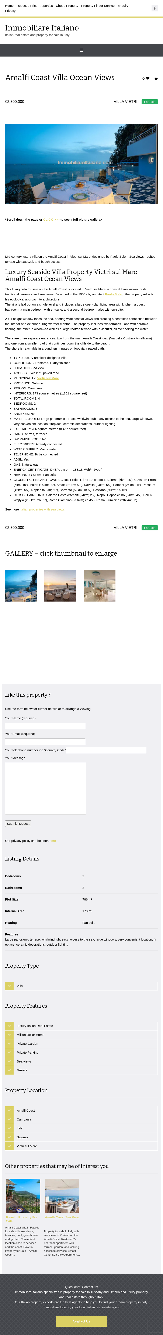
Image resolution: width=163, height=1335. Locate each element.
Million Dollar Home (30, 1007)
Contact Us (81, 1294)
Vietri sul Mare (27, 1119)
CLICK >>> (51, 219)
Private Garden (27, 1016)
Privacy (10, 10)
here (52, 813)
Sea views (24, 1034)
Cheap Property (67, 5)
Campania (24, 1092)
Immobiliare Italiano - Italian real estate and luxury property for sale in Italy (95, 1319)
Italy (20, 1101)
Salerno (22, 1110)
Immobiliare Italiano (42, 28)
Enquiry (123, 5)
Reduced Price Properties (35, 5)
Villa (20, 958)
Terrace (22, 1043)
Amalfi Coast (26, 1083)
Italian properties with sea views (42, 511)
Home (9, 5)
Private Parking (27, 1025)
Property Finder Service (98, 5)
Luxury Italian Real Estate (35, 998)
